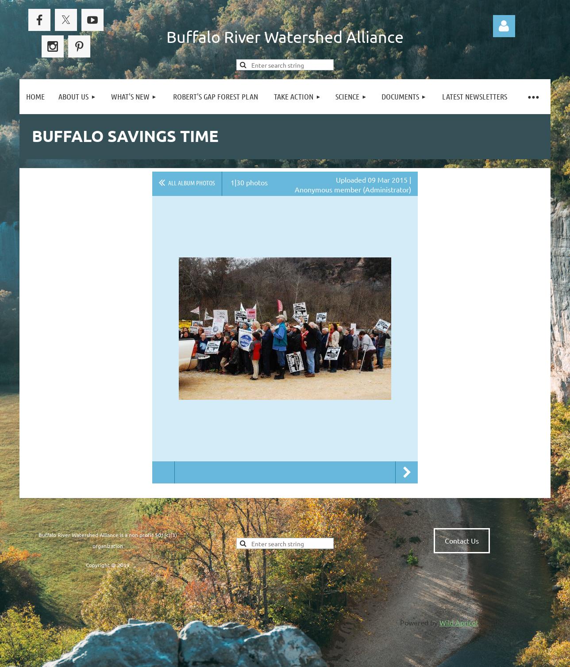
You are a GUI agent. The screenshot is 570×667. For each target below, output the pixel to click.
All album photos (191, 183)
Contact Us (462, 540)
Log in (504, 26)
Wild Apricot (458, 622)
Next (407, 472)
